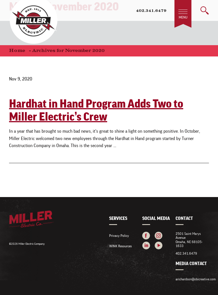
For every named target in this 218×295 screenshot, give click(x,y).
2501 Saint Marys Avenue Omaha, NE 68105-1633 (189, 240)
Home (17, 51)
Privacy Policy (119, 235)
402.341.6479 (151, 11)
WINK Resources (120, 246)
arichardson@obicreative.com (196, 279)
